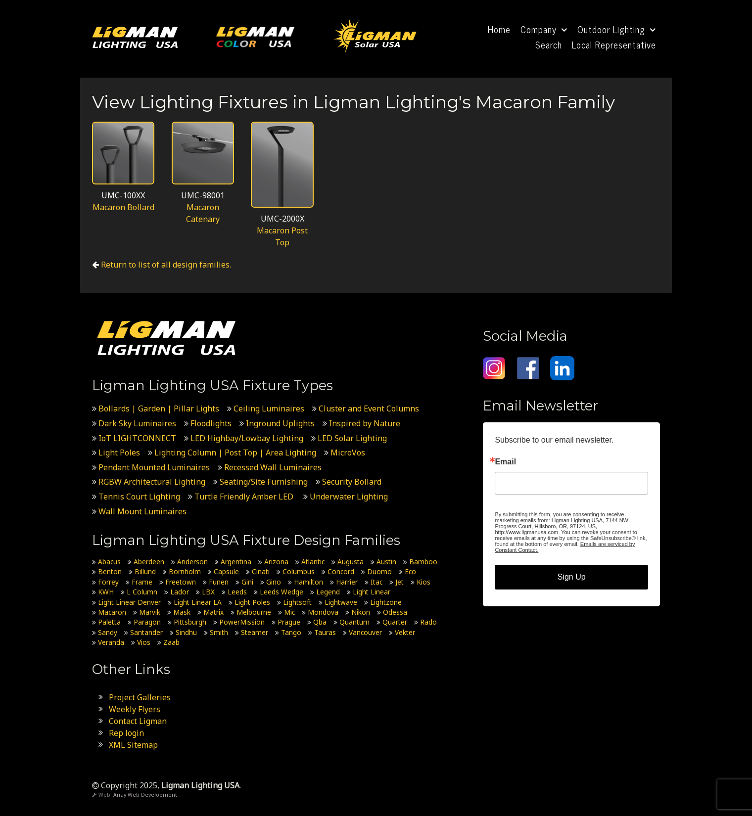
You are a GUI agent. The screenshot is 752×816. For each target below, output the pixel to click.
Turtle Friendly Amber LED (244, 496)
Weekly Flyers (134, 709)
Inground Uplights (280, 423)
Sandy (107, 632)
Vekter (405, 632)
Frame (142, 582)
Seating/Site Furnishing (264, 481)
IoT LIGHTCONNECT (137, 438)
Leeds (237, 591)
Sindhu (186, 632)
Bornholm (185, 571)
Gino (273, 582)
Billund (145, 571)
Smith (219, 632)
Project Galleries (140, 697)
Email (505, 462)
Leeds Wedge (281, 591)
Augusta (350, 561)
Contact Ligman (138, 721)
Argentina (236, 561)
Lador (179, 591)
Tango (291, 632)
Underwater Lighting (349, 496)
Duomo (379, 571)
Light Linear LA (198, 602)
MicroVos (347, 452)
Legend (328, 591)
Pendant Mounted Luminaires (154, 467)
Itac (376, 582)
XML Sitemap (133, 744)
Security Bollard (351, 481)
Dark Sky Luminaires (137, 423)
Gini (247, 582)
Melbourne (253, 612)
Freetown (180, 582)
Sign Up (572, 577)
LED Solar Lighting (352, 438)
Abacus (109, 561)
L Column (142, 591)
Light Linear (371, 591)
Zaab (171, 642)
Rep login (126, 732)
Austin (386, 561)
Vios (143, 642)
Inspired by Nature (364, 423)
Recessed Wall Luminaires (273, 467)
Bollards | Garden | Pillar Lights (158, 408)
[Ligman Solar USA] (375, 34)
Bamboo (423, 561)
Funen (219, 582)
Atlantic (313, 561)
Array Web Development (145, 794)
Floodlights (211, 423)
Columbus (298, 571)
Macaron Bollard (123, 207)
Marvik (149, 612)
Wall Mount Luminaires (142, 511)
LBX (208, 591)
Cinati (261, 571)
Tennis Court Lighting (139, 496)
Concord (341, 571)
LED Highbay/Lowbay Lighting (246, 438)
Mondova (323, 612)
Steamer (254, 632)
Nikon (360, 612)
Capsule (226, 571)
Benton (110, 571)
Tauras (325, 632)
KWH (106, 591)
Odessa (395, 612)
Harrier (347, 582)
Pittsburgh (190, 622)
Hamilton (308, 582)
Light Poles (119, 452)
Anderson (192, 561)
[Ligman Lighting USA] (135, 34)
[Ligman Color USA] (255, 34)
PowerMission (242, 622)
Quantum (354, 622)
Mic (289, 612)
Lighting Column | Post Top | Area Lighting (235, 452)
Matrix (213, 612)
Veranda (111, 642)
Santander (146, 632)
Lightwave (341, 602)
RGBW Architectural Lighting (151, 481)
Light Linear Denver (129, 602)
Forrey (108, 582)
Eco (410, 571)
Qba (320, 622)
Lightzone (386, 602)
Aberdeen (149, 561)
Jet (399, 582)
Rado (428, 622)
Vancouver (365, 632)
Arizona (276, 561)
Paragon (147, 622)
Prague (289, 622)
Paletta (109, 622)
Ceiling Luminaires (269, 408)
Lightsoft (297, 602)
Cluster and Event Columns (369, 408)
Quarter (394, 622)
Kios (423, 582)
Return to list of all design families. (166, 264)
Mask (181, 612)
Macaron (112, 612)
